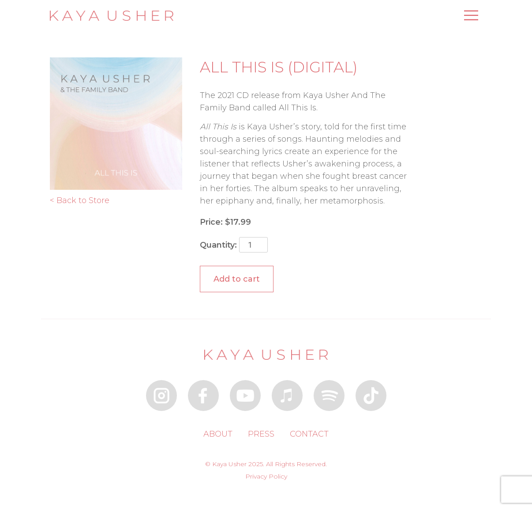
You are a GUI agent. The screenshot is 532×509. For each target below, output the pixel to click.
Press (261, 434)
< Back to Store (79, 200)
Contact (309, 434)
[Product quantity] (253, 245)
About (217, 434)
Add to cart (237, 279)
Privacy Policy (266, 476)
